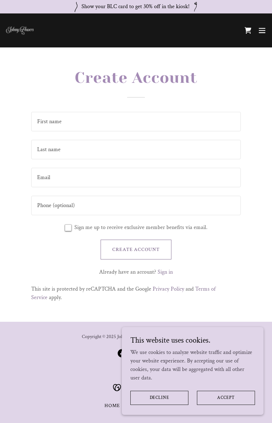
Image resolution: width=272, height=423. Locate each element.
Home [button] (112, 405)
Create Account (136, 249)
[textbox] (136, 121)
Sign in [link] (165, 272)
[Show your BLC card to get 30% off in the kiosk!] (136, 6)
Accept (225, 397)
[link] (20, 30)
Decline (159, 397)
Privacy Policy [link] (168, 289)
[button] (262, 30)
